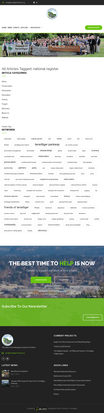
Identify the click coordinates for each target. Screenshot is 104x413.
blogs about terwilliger (73, 225)
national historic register (57, 185)
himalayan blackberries (11, 202)
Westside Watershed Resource (65, 371)
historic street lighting (83, 196)
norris (92, 174)
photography (87, 162)
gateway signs (82, 202)
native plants (69, 179)
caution (39, 225)
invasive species (11, 196)
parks (34, 168)
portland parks (72, 162)
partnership (8, 168)
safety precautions (26, 156)
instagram (27, 196)
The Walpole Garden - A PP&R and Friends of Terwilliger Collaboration (74, 352)
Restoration (6, 91)
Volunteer (64, 280)
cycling (71, 219)
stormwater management (12, 151)
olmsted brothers (36, 174)
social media (72, 151)
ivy (96, 190)
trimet (69, 139)
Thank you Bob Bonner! (62, 346)
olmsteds (91, 168)
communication (26, 225)
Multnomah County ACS (62, 376)
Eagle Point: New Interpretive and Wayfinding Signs (72, 342)
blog (87, 225)
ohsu (82, 174)
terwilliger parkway (47, 144)
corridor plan (84, 219)
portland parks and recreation (52, 162)
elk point (23, 213)
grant (51, 202)
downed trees (68, 213)
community (9, 224)
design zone (42, 219)
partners (22, 168)
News (10, 28)
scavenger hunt (9, 156)
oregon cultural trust (75, 168)
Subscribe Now (92, 317)
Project (4, 104)
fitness (36, 208)
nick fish (7, 179)
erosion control (9, 213)
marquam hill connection (56, 190)
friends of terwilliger (16, 207)
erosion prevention (88, 208)
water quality (21, 139)
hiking (27, 202)
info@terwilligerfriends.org (15, 2)
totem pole (88, 139)
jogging (86, 190)
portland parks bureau (28, 162)
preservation (10, 162)
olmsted (51, 174)
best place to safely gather (13, 231)
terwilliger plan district (21, 145)
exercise (73, 208)
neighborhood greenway (49, 179)
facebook (48, 208)
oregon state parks (57, 168)
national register (38, 185)
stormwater (30, 151)
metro (6, 190)
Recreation (6, 95)
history (67, 196)
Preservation (7, 86)
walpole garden (36, 139)
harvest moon (39, 202)
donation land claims (11, 219)
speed (60, 151)
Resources (35, 28)
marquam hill (74, 190)
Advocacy (6, 109)
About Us (5, 113)
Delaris (56, 394)
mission (95, 185)
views (59, 138)
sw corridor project (71, 145)
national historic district (78, 185)
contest (96, 219)
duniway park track (51, 213)
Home (4, 28)
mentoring (17, 190)
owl (43, 168)
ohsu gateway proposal (67, 174)
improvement (40, 196)
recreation (70, 156)
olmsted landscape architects (14, 174)
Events (16, 28)
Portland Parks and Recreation (65, 389)
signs (84, 151)
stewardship (46, 150)
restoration (43, 156)
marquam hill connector (34, 190)
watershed (7, 139)
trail (78, 139)
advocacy (42, 230)
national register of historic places (15, 185)
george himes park (65, 202)
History (5, 100)
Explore (24, 28)
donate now (28, 219)
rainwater (82, 156)
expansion (61, 208)
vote (49, 139)
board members (54, 225)
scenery (95, 150)
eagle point (36, 213)
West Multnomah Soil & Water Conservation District (72, 380)
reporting (58, 156)
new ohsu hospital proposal (24, 179)
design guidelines (58, 219)
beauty (30, 231)
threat (6, 145)
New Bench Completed (19, 371)
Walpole (5, 118)
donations (82, 213)
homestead (54, 196)
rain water (94, 156)
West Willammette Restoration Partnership (69, 385)
